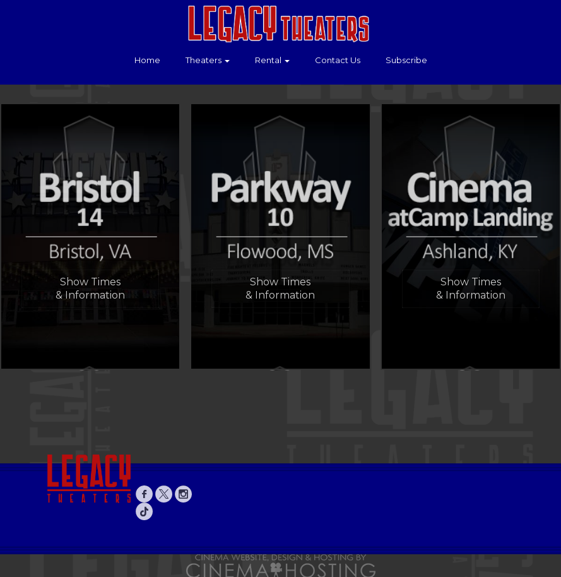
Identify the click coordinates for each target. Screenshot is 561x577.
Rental (272, 60)
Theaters (208, 60)
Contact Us (337, 60)
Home (147, 60)
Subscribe (406, 60)
